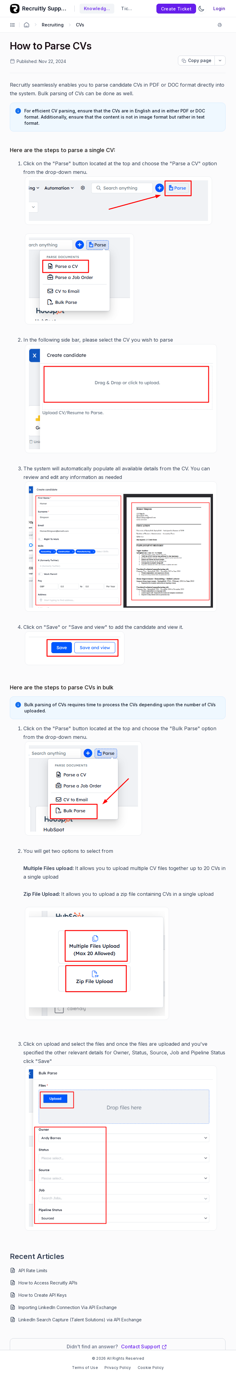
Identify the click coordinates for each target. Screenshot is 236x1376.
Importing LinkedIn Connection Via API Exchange (67, 1307)
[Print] (221, 25)
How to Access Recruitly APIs (47, 1282)
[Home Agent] (26, 25)
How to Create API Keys (42, 1295)
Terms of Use (85, 1367)
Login (219, 8)
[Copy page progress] (196, 60)
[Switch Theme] (201, 8)
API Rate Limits (32, 1270)
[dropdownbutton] (220, 60)
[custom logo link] (15, 9)
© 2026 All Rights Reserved (118, 1358)
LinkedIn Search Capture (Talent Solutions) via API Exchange (80, 1319)
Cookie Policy (151, 1367)
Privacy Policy (117, 1367)
